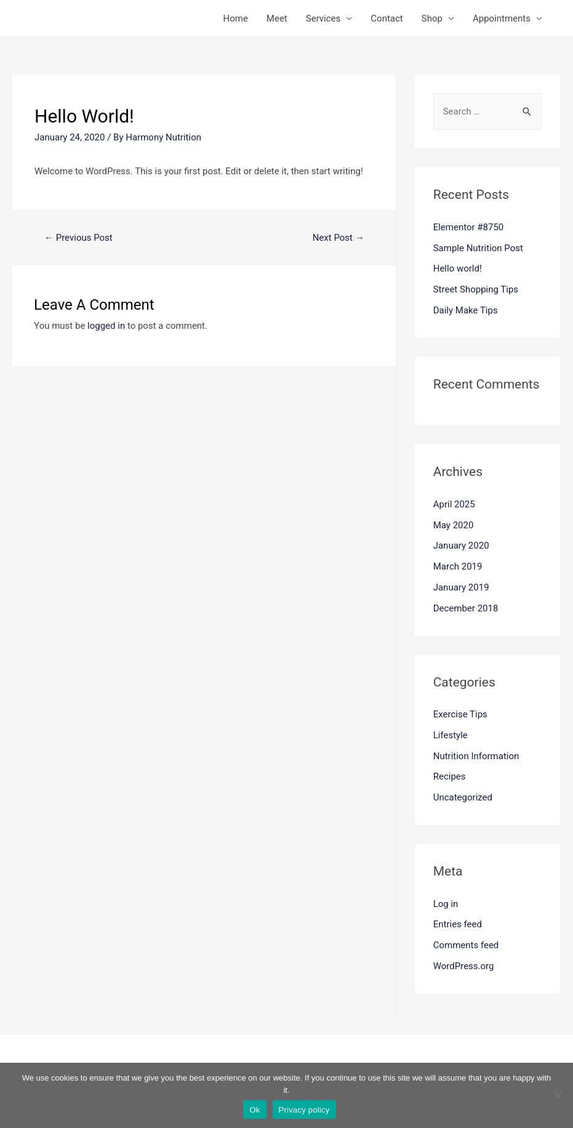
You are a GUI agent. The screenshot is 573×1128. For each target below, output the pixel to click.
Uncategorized (462, 797)
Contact (387, 18)
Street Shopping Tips (475, 289)
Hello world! (457, 268)
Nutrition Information (476, 756)
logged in (106, 325)
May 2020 (453, 525)
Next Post (338, 237)
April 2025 (454, 504)
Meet (276, 18)
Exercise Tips (460, 714)
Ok (254, 1109)
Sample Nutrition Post (478, 248)
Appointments (502, 18)
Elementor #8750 (468, 227)
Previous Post (78, 237)
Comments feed (466, 945)
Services (323, 18)
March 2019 (458, 566)
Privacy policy (304, 1109)
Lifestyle (450, 735)
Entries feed (457, 924)
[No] (557, 1095)
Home (235, 18)
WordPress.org (463, 966)
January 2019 (461, 587)
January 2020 (461, 545)
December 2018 (466, 608)
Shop (432, 18)
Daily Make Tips (465, 310)
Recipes (449, 776)
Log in (446, 903)
